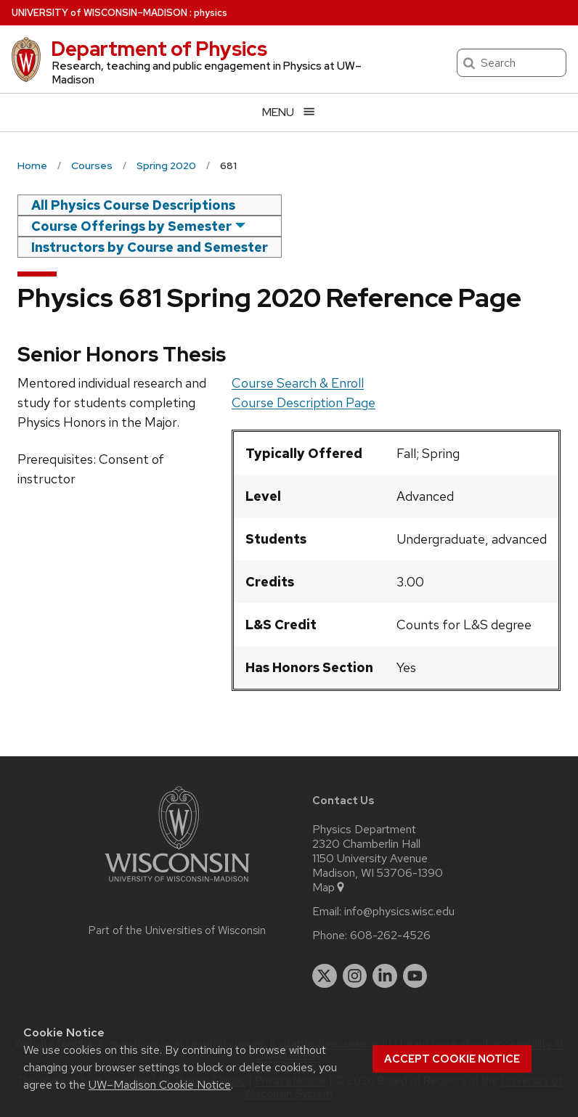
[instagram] (355, 976)
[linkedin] (385, 976)
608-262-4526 (390, 935)
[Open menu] (289, 112)
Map (329, 887)
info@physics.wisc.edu (399, 911)
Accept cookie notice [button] (452, 1059)
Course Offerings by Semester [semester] (131, 226)
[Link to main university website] (177, 884)
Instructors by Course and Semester (149, 247)
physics (210, 13)
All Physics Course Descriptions (133, 205)
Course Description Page (303, 402)
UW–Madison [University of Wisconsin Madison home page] (99, 13)
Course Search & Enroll (298, 383)
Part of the (177, 930)
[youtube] (415, 976)
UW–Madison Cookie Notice (160, 1084)
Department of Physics (159, 49)
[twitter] (324, 976)
